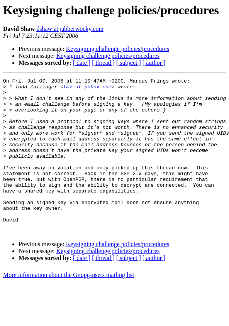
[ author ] (154, 62)
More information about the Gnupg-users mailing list (68, 305)
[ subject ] (128, 62)
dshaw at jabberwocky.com (69, 28)
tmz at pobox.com (87, 88)
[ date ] (81, 62)
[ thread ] (103, 62)
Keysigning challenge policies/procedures (117, 49)
